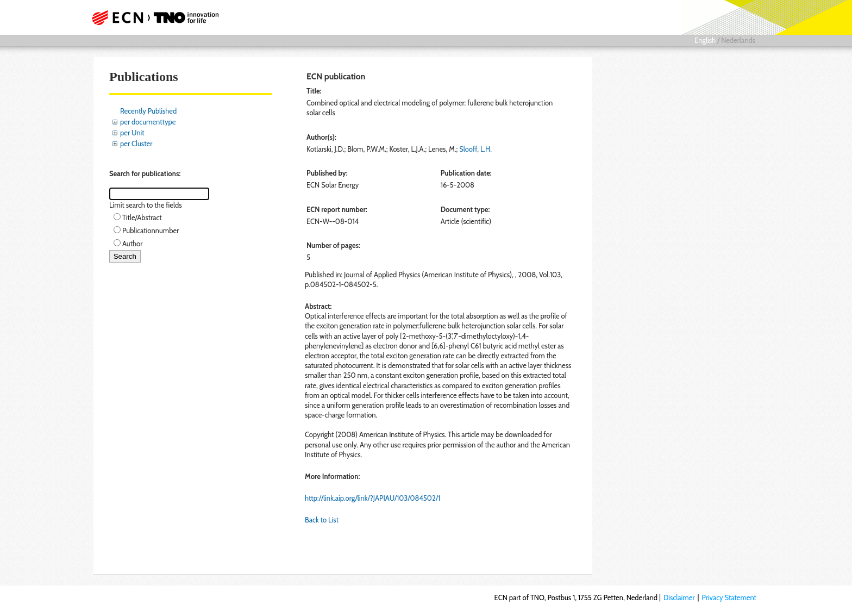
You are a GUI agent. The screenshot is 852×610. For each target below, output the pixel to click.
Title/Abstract (142, 217)
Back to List (322, 519)
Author (132, 243)
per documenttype (148, 121)
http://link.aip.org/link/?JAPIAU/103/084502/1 (372, 498)
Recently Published (148, 111)
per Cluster (136, 143)
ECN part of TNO (152, 17)
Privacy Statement (728, 597)
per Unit (132, 132)
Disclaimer (679, 597)
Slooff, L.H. (475, 149)
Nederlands (738, 40)
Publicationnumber (150, 230)
